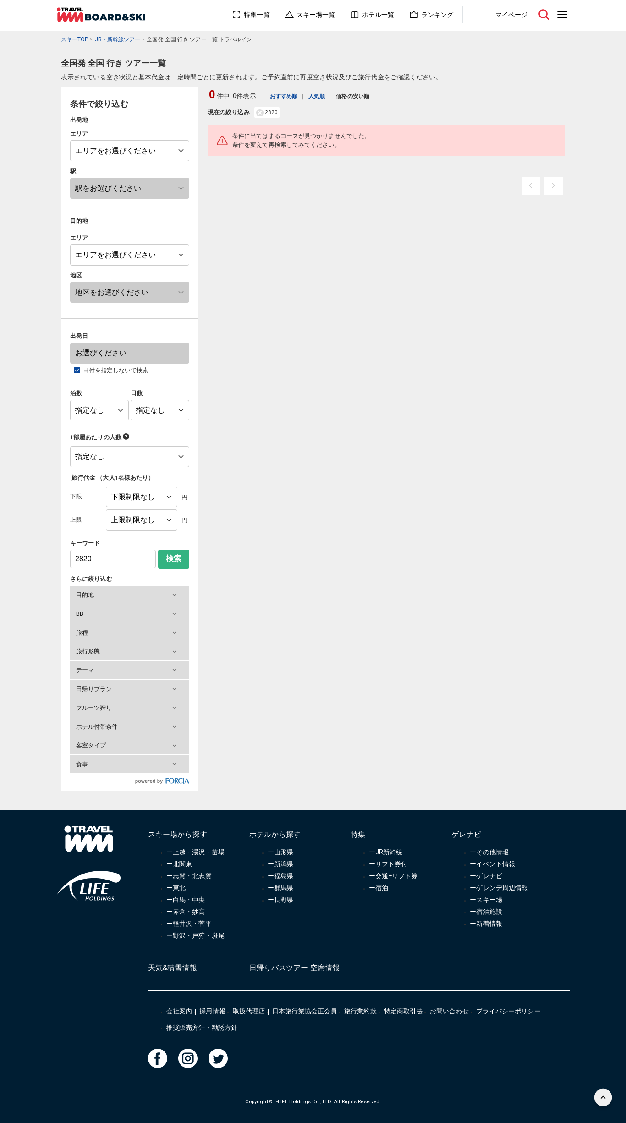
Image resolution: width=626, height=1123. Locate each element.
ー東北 (176, 887)
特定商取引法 (403, 1011)
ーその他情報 (489, 852)
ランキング (437, 14)
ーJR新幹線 (386, 852)
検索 (173, 558)
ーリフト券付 (388, 864)
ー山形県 (280, 852)
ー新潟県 (280, 864)
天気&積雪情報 (172, 967)
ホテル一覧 (378, 14)
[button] (129, 595)
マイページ (511, 14)
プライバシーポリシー (508, 1011)
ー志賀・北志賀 (189, 876)
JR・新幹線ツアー (118, 39)
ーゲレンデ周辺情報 (499, 887)
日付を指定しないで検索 (116, 370)
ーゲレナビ (486, 876)
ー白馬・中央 (185, 899)
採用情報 (212, 1011)
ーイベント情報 (492, 864)
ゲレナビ (466, 834)
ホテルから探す (275, 834)
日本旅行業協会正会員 (304, 1011)
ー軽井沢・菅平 (189, 923)
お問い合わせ (449, 1011)
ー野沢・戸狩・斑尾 (195, 935)
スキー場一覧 (316, 14)
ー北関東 (179, 864)
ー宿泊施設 (486, 911)
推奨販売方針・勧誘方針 (201, 1027)
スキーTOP (74, 39)
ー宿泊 (378, 887)
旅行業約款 (360, 1011)
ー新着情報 (486, 923)
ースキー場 (486, 899)
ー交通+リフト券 (393, 876)
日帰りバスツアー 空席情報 (294, 967)
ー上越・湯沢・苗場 (195, 852)
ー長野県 (280, 899)
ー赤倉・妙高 (185, 911)
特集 (358, 834)
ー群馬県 (280, 887)
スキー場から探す (177, 834)
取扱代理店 (249, 1011)
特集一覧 (256, 14)
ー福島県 (280, 876)
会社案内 (179, 1011)
